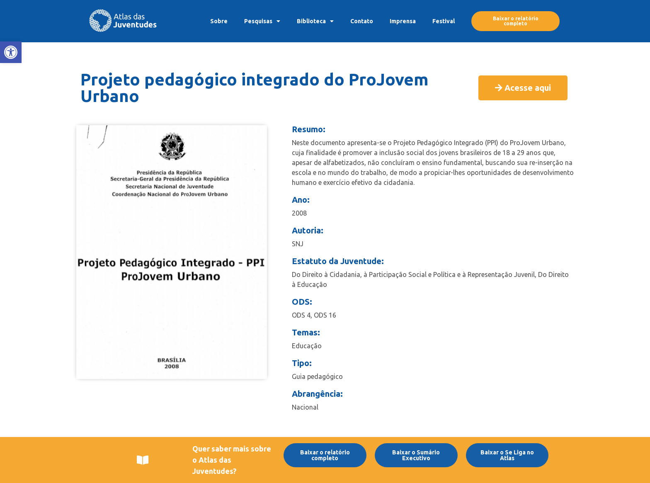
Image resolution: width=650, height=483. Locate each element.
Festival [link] (443, 21)
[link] (11, 52)
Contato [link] (361, 21)
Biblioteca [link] (315, 21)
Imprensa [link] (403, 21)
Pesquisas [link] (262, 21)
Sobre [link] (219, 21)
